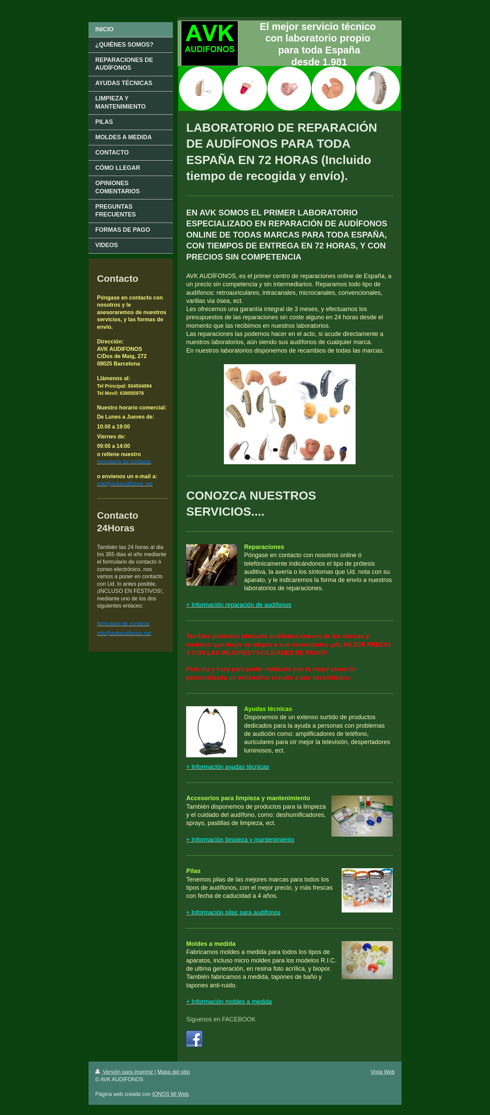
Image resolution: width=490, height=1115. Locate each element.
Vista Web (383, 1072)
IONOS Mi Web (170, 1094)
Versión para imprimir (124, 1072)
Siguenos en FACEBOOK (221, 1019)
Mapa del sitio (173, 1072)
